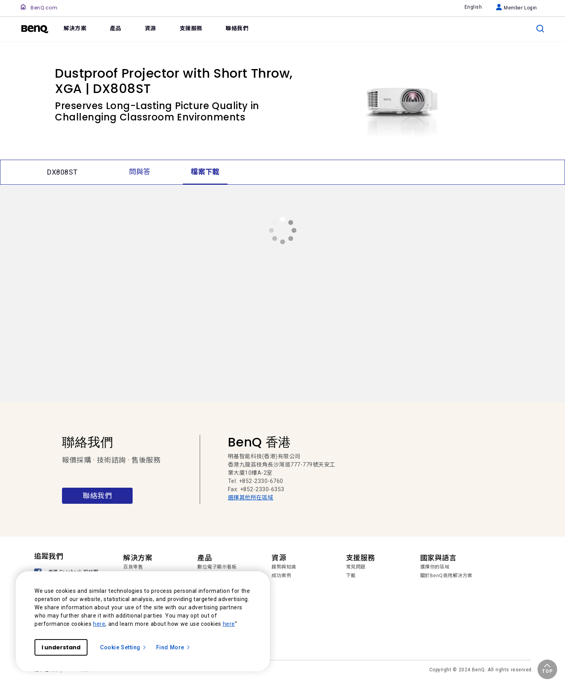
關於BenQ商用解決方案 (446, 575)
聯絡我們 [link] (237, 28)
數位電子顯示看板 (217, 567)
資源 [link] (150, 28)
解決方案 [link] (75, 28)
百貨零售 (133, 567)
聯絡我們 (97, 496)
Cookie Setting (123, 647)
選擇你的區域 (435, 567)
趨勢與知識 (284, 567)
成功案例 (281, 575)
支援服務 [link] (191, 28)
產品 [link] (115, 28)
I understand (61, 647)
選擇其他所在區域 (250, 497)
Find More (173, 647)
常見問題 (356, 567)
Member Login (516, 8)
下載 (351, 575)
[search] (540, 29)
